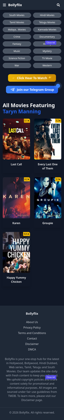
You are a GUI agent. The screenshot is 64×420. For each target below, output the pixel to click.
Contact (32, 338)
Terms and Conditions (32, 333)
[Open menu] (4, 5)
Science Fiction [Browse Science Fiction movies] (17, 58)
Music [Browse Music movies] (17, 51)
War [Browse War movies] (17, 65)
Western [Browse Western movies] (47, 65)
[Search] (58, 5)
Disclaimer (32, 344)
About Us (32, 322)
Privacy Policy (32, 327)
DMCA (32, 349)
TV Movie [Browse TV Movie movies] (47, 58)
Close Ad (51, 42)
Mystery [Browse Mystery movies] (47, 51)
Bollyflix (32, 313)
